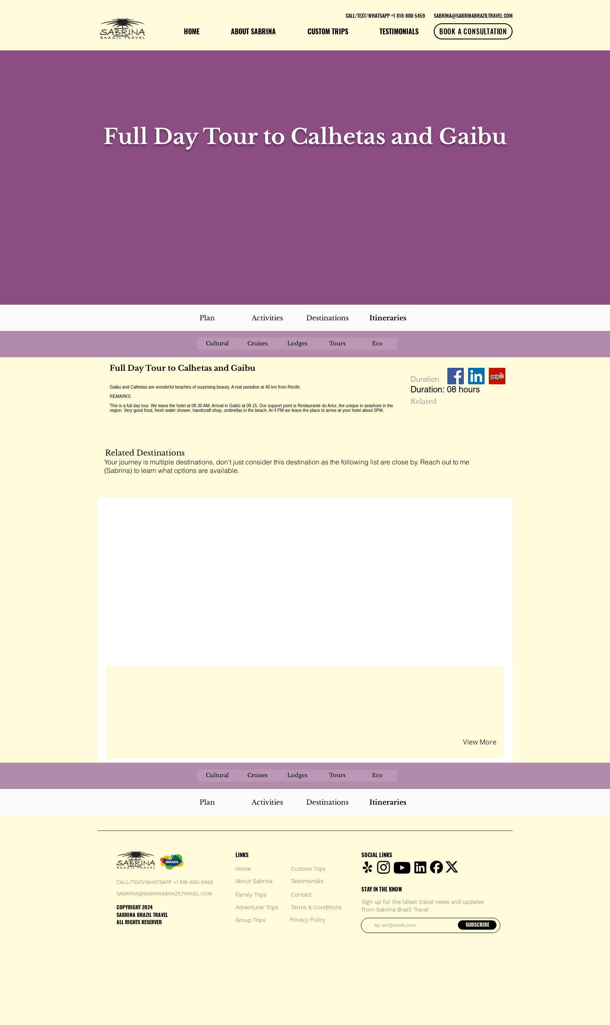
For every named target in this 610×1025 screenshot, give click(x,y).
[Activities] (267, 317)
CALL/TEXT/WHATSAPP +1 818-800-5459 (164, 882)
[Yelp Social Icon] (497, 376)
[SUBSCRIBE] (477, 925)
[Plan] (207, 317)
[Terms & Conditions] (316, 907)
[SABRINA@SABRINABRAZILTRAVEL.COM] (473, 15)
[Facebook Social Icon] (455, 376)
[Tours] (337, 344)
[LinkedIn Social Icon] (476, 376)
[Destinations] (327, 318)
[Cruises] (257, 344)
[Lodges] (297, 344)
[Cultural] (217, 344)
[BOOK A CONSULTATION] (473, 31)
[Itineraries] (388, 318)
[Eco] (377, 344)
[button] (209, 682)
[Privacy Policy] (308, 920)
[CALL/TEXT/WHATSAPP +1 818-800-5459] (385, 15)
